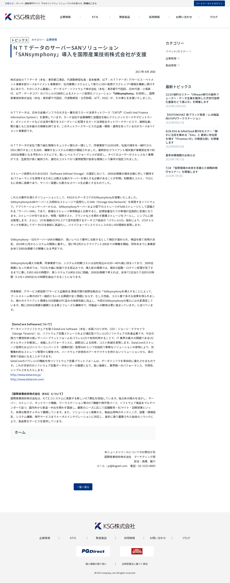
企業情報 (51, 39)
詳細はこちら (90, 3)
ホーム (20, 432)
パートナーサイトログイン (209, 3)
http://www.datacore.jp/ (25, 375)
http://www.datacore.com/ (27, 379)
